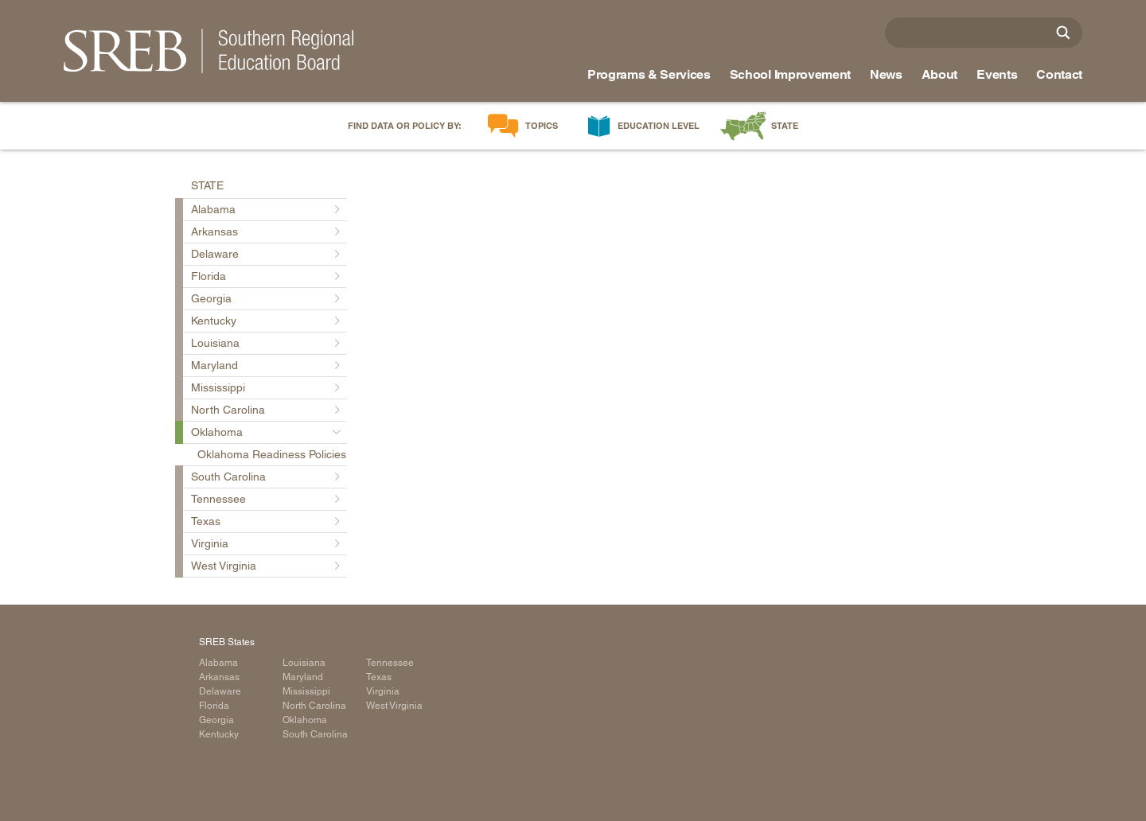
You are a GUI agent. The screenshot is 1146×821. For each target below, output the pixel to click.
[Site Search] (1063, 33)
